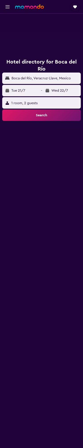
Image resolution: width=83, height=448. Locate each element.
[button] (7, 7)
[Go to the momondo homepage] (29, 6)
